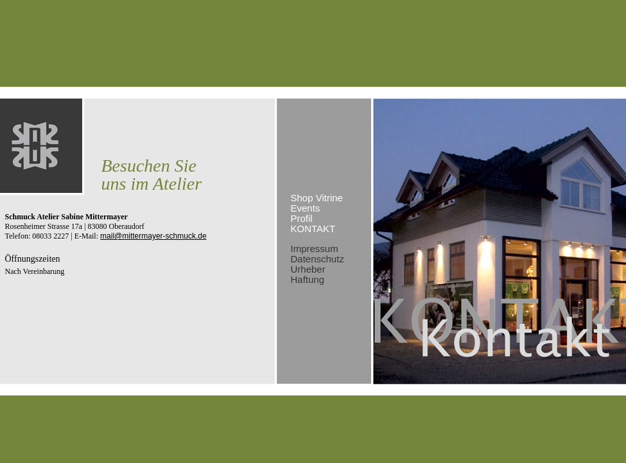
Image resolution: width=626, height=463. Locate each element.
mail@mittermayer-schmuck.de (153, 236)
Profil (302, 218)
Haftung (308, 279)
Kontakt (313, 228)
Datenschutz (317, 258)
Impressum (314, 248)
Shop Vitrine (317, 197)
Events (305, 208)
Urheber (308, 269)
